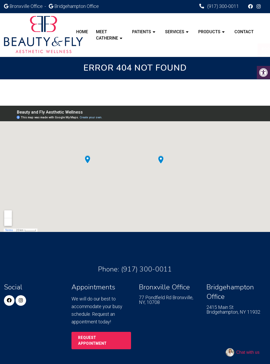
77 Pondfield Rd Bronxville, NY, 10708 (166, 300)
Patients (141, 31)
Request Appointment (92, 341)
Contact (244, 31)
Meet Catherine (107, 35)
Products (209, 31)
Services (174, 31)
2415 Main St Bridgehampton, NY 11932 (233, 309)
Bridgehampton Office (76, 6)
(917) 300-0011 (222, 6)
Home (82, 31)
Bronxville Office (26, 6)
